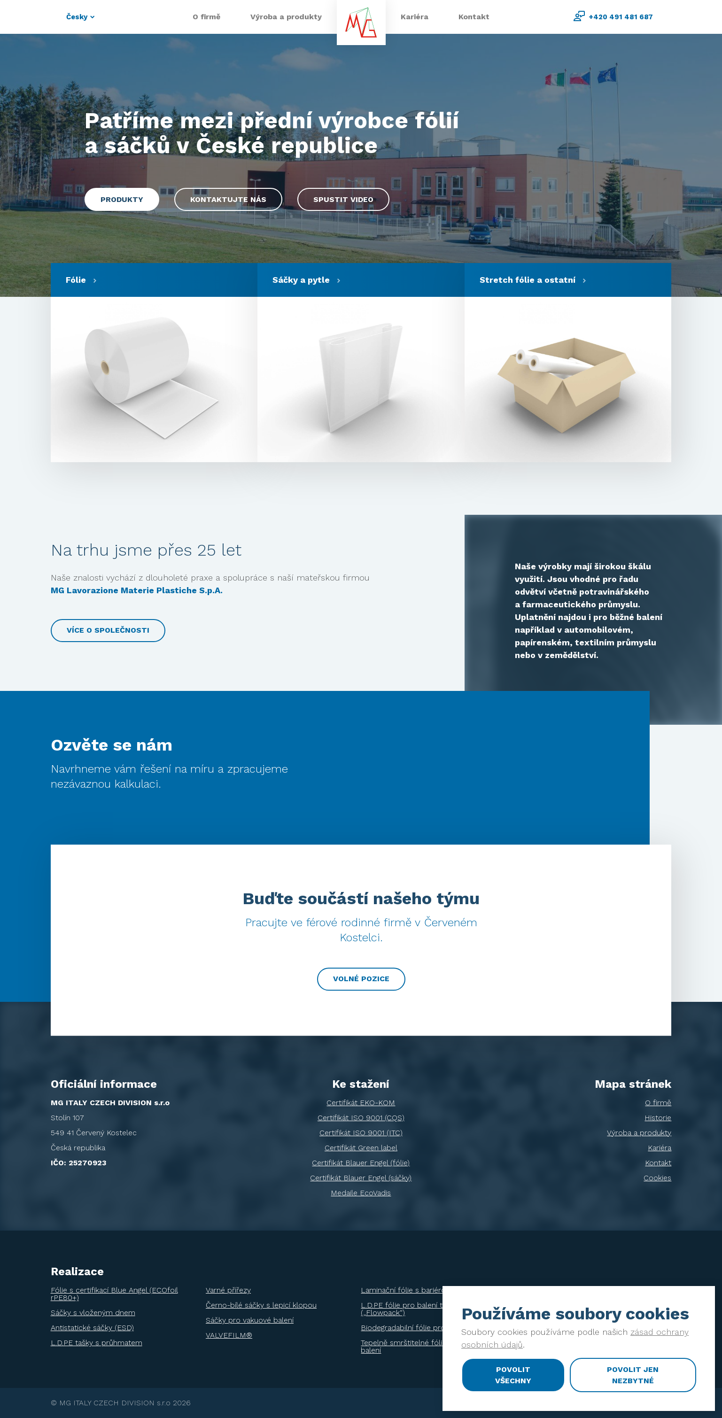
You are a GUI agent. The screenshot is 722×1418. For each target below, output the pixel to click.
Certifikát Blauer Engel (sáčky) (360, 1177)
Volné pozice (361, 978)
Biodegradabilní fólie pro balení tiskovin (428, 1327)
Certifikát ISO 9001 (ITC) (361, 1132)
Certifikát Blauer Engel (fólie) (361, 1162)
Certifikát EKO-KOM (360, 1102)
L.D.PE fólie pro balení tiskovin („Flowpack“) (413, 1309)
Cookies (657, 1177)
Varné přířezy (228, 1290)
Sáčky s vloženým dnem (93, 1312)
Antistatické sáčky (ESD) (92, 1327)
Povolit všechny (513, 1375)
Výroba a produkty (286, 16)
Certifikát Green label (361, 1147)
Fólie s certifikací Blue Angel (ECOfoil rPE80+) (114, 1294)
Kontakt (473, 16)
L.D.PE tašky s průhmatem (96, 1342)
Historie (657, 1117)
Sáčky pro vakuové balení (250, 1320)
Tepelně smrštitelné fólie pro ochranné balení (428, 1346)
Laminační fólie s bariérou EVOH (417, 1290)
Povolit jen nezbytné (633, 1375)
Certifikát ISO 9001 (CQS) (361, 1117)
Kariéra (414, 16)
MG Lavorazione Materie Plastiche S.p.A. (137, 590)
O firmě (206, 16)
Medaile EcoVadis (361, 1192)
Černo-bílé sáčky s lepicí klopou (261, 1305)
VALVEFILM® (229, 1335)
